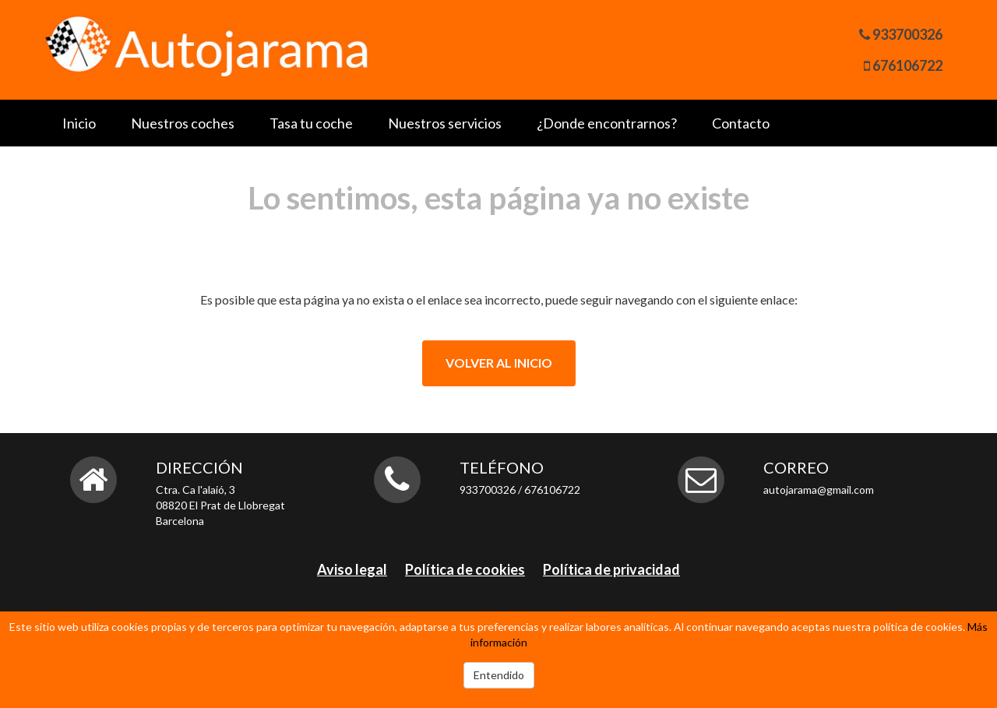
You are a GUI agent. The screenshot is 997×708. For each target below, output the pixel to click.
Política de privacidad (611, 569)
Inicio (79, 123)
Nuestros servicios (445, 123)
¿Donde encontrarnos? (607, 123)
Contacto (741, 123)
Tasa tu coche (311, 123)
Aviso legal (352, 569)
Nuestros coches (182, 123)
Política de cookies (465, 569)
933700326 (907, 34)
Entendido (499, 675)
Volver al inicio (499, 362)
